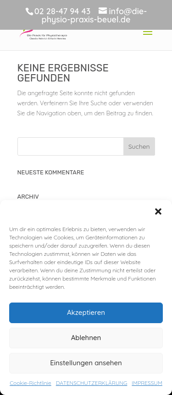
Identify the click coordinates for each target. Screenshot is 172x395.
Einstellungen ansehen (86, 362)
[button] (158, 211)
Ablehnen (86, 337)
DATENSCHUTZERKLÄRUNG (92, 382)
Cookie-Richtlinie (30, 382)
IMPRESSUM (147, 382)
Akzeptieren (86, 312)
